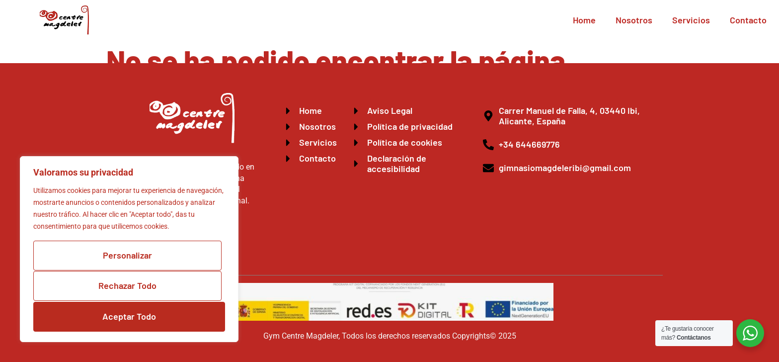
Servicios (691, 19)
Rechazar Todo (127, 286)
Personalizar (127, 257)
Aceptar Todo (129, 316)
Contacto (748, 19)
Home (584, 19)
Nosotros (634, 19)
